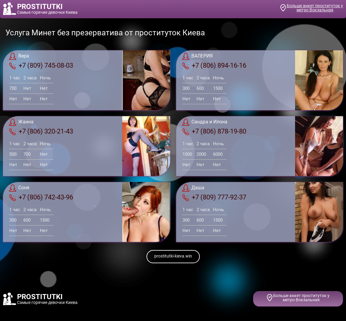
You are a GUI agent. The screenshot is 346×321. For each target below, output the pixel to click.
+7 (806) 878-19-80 (214, 131)
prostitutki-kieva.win (173, 256)
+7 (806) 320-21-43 (41, 131)
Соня (19, 188)
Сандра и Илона (204, 122)
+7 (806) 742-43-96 (41, 197)
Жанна (21, 122)
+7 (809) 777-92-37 (214, 197)
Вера (19, 56)
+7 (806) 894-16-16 (214, 65)
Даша (193, 188)
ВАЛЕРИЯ (197, 56)
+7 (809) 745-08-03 (41, 65)
